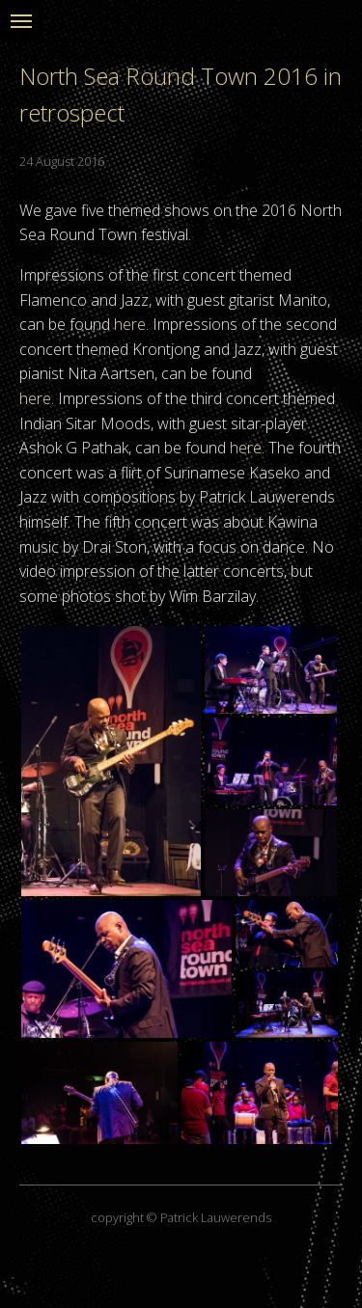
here (130, 324)
